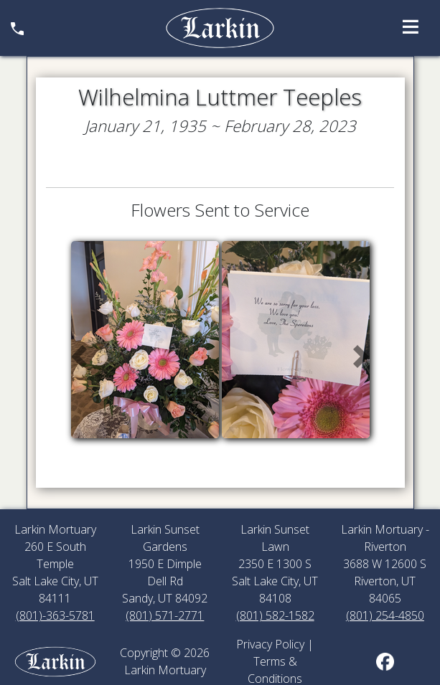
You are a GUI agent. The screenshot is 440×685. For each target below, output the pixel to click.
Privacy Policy (270, 644)
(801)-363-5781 (55, 615)
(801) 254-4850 (385, 615)
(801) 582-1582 (275, 615)
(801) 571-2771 (165, 615)
